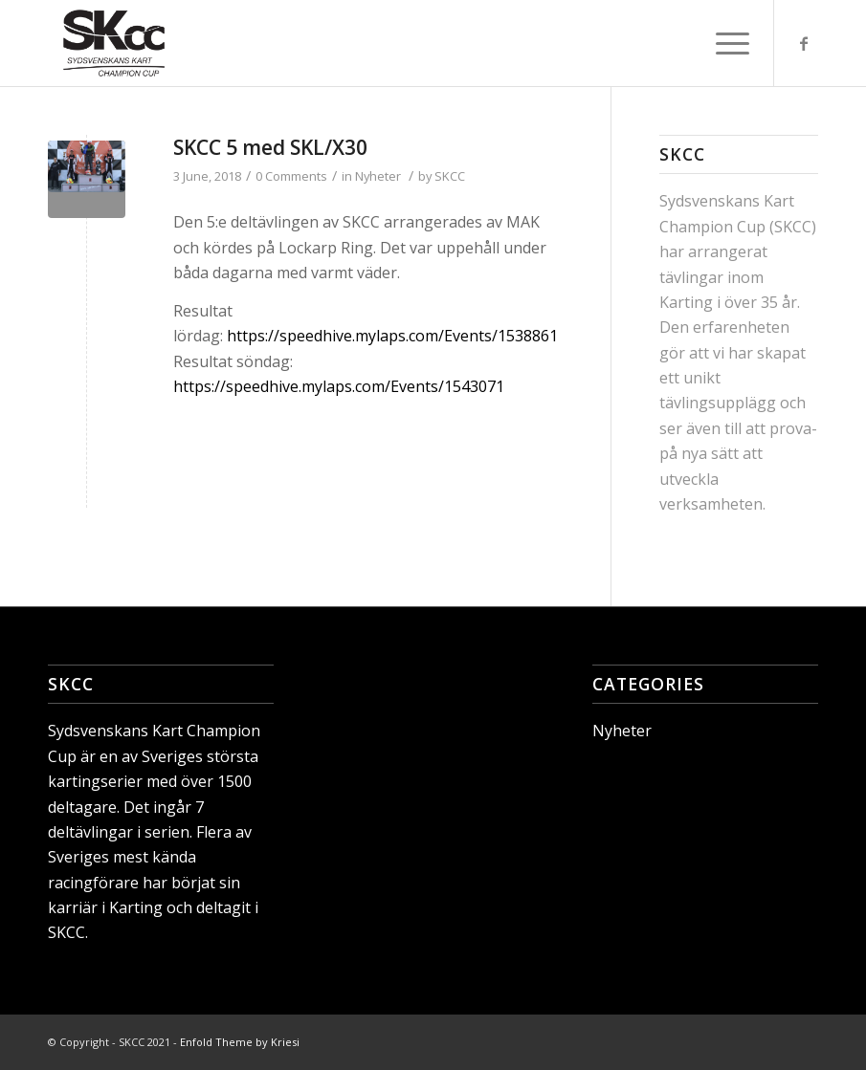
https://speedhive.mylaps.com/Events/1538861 (392, 335)
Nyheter (378, 176)
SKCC (449, 176)
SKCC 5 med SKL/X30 (270, 147)
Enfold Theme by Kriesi (240, 1042)
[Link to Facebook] (803, 43)
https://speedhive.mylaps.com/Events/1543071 (340, 386)
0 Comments (291, 176)
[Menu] (723, 43)
